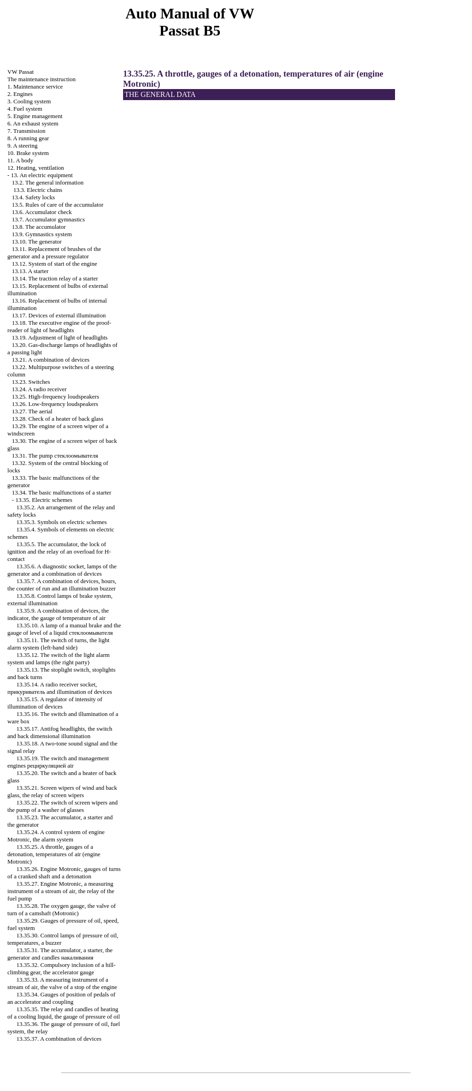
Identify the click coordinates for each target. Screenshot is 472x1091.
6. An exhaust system (33, 123)
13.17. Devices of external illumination (59, 315)
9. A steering (22, 145)
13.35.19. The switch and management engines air (58, 762)
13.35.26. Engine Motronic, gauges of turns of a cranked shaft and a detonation (64, 872)
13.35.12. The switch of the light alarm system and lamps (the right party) (58, 658)
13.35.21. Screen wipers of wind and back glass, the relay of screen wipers (62, 791)
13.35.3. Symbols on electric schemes (62, 522)
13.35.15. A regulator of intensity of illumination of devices (54, 703)
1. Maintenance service (35, 86)
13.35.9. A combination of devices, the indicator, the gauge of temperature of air (58, 614)
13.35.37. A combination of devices (59, 1038)
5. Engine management (35, 116)
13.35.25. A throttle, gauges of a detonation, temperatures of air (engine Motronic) (53, 854)
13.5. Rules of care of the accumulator (58, 204)
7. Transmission (26, 130)
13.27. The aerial (32, 411)
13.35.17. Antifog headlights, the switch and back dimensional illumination (59, 732)
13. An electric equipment (42, 175)
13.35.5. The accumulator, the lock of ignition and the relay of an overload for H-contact (59, 551)
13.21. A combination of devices (50, 359)
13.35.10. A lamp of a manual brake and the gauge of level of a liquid (64, 629)
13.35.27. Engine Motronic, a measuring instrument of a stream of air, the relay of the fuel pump (60, 891)
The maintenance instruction (41, 79)
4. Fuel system (24, 108)
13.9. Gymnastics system (42, 234)
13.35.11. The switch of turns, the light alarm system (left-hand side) (58, 644)
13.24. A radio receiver (39, 389)
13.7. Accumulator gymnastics (48, 219)
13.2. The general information (47, 182)
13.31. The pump (55, 455)
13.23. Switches (31, 381)
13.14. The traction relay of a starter (55, 278)
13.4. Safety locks (33, 197)
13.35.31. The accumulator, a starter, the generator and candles (59, 954)
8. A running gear (28, 138)
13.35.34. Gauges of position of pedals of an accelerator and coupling (61, 998)
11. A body (20, 160)
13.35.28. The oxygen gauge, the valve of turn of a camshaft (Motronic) (61, 909)
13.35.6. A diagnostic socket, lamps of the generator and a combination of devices (62, 570)
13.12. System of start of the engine (54, 263)
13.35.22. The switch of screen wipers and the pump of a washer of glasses (62, 806)
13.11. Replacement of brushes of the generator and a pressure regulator (54, 252)
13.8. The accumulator (39, 226)
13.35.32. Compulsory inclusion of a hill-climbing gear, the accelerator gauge (61, 968)
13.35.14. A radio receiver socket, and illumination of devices (59, 688)
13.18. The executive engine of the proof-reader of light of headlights (59, 326)
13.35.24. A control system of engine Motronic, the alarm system (56, 836)
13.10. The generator (37, 241)
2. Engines (20, 93)
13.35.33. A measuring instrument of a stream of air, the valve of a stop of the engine (62, 983)
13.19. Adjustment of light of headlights (60, 337)
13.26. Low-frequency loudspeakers (55, 403)
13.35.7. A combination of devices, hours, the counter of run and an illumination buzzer (61, 585)
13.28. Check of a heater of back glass (57, 418)
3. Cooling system (29, 101)
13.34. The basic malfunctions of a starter (62, 492)
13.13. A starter (30, 271)
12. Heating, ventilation (35, 167)
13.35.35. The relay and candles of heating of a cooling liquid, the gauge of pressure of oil (63, 1013)
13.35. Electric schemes (43, 499)
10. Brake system (28, 152)
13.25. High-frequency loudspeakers (55, 396)
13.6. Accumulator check (42, 212)
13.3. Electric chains (37, 189)
